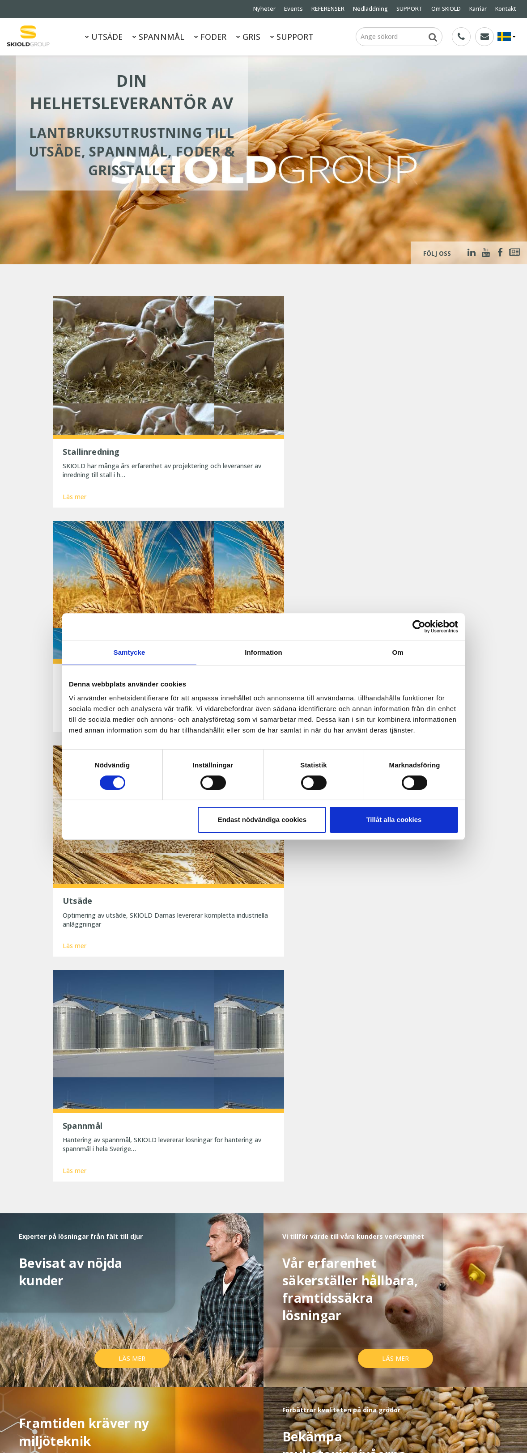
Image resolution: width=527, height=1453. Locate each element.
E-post (221, 1177)
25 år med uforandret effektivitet (254, 1330)
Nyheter (264, 9)
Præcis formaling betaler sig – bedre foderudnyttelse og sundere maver (259, 1347)
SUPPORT (409, 9)
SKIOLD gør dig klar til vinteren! (250, 1318)
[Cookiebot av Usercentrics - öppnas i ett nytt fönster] (419, 626)
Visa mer (263, 1098)
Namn (104, 1177)
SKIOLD (72, 1434)
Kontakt (505, 9)
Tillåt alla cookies (393, 819)
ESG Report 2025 (140, 1391)
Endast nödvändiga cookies (262, 819)
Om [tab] (397, 652)
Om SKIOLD (446, 9)
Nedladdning (370, 9)
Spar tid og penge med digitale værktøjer (251, 1389)
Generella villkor (138, 1367)
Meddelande (113, 1210)
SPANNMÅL (158, 36)
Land (335, 1177)
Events (293, 9)
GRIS (248, 36)
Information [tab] (263, 652)
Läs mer (74, 440)
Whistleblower (73, 1391)
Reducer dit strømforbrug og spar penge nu (255, 1368)
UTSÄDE (104, 36)
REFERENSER (327, 9)
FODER (210, 36)
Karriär (478, 9)
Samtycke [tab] (129, 652)
